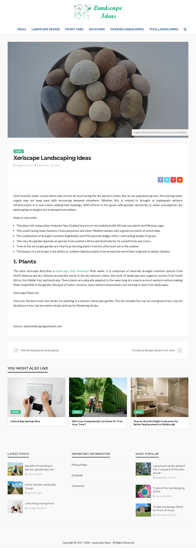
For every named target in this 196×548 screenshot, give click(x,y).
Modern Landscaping (127, 29)
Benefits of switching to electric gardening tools (39, 468)
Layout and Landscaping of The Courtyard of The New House (169, 470)
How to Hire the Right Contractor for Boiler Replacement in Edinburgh (156, 423)
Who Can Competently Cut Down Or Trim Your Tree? (97, 423)
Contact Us (78, 486)
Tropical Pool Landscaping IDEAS (169, 490)
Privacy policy (79, 465)
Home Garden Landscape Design (40, 487)
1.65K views (43, 165)
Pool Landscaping (164, 29)
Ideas (22, 29)
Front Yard (74, 29)
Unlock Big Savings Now (25, 421)
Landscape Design (46, 29)
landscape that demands (72, 271)
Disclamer (77, 475)
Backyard (97, 29)
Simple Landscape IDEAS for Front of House (168, 509)
